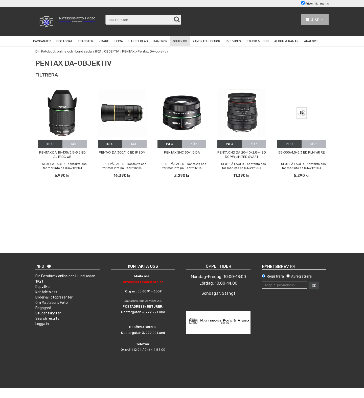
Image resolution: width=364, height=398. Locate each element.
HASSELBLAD (138, 41)
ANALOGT (311, 41)
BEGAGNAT (64, 41)
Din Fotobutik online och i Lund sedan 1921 (68, 51)
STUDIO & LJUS (257, 41)
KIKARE (104, 41)
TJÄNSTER (85, 41)
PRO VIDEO (233, 41)
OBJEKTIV (180, 41)
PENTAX (128, 51)
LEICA (119, 41)
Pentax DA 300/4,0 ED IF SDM (122, 152)
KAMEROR (160, 41)
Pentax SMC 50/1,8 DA (182, 152)
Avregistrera (301, 276)
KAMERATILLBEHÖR (206, 41)
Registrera (275, 276)
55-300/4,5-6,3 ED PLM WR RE (301, 152)
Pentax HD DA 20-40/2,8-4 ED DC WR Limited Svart (241, 155)
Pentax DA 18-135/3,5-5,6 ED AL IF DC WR (62, 155)
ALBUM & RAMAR (286, 41)
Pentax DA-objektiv (153, 51)
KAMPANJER (42, 41)
